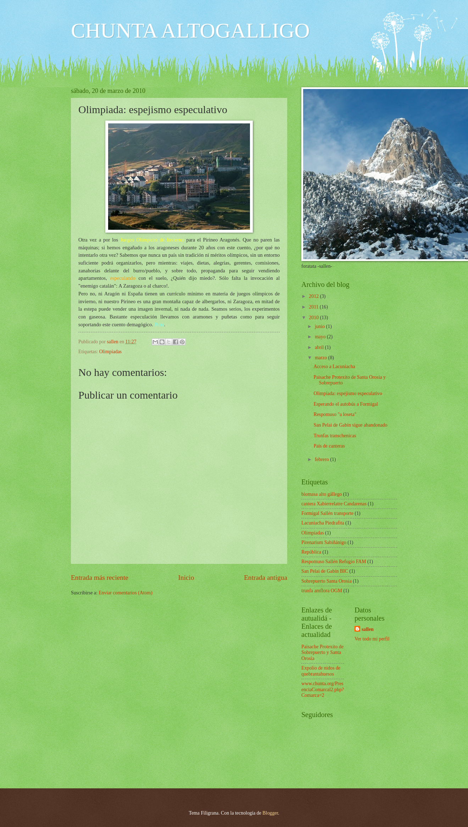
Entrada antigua (265, 577)
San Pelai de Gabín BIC (324, 571)
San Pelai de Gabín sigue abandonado (350, 425)
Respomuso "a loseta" (334, 414)
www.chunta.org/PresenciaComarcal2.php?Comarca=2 (322, 689)
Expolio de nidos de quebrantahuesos (320, 671)
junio (320, 326)
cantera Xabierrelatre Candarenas (334, 503)
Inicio (186, 577)
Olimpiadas (110, 351)
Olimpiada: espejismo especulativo (347, 393)
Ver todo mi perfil (372, 639)
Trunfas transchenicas (334, 435)
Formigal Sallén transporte (327, 513)
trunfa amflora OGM (321, 590)
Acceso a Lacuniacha (334, 366)
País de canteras (329, 446)
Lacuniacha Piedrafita (322, 523)
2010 (314, 317)
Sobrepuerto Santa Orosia (326, 581)
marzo (321, 357)
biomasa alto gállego (321, 494)
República (311, 552)
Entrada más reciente (99, 577)
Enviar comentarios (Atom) (125, 592)
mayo (321, 336)
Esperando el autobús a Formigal (345, 404)
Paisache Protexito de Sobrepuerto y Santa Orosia (322, 652)
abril (320, 347)
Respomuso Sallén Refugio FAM (333, 561)
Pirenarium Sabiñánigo (323, 542)
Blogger (270, 813)
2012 (314, 296)
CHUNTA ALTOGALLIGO (190, 30)
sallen (368, 629)
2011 (314, 307)
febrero (322, 459)
